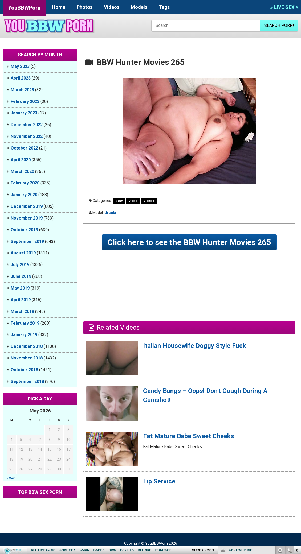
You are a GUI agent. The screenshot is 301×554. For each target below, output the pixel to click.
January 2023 (24, 112)
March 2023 (22, 89)
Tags (164, 7)
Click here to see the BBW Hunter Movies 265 (189, 242)
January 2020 (24, 194)
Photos (84, 7)
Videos (111, 7)
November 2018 (27, 358)
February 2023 (25, 101)
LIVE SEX (284, 7)
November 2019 (27, 218)
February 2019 (25, 323)
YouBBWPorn (24, 8)
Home (58, 7)
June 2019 (21, 276)
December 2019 (27, 206)
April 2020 (21, 159)
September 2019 (27, 241)
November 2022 (27, 136)
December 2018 (27, 346)
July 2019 (20, 264)
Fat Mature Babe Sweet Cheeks (188, 436)
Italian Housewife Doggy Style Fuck (194, 345)
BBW (119, 201)
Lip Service (159, 481)
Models (139, 7)
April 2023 (21, 78)
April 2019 (21, 299)
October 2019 (24, 229)
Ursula (110, 212)
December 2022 (27, 124)
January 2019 (24, 334)
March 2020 (22, 171)
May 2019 (20, 288)
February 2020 (25, 182)
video (133, 201)
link (296, 471)
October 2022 (24, 148)
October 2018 (24, 369)
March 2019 (22, 311)
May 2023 (20, 66)
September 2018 (27, 381)
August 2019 (23, 252)
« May (10, 478)
